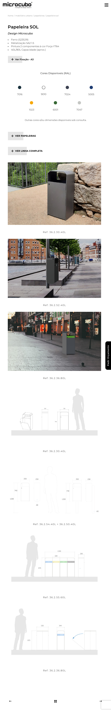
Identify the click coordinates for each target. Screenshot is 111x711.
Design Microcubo (20, 33)
